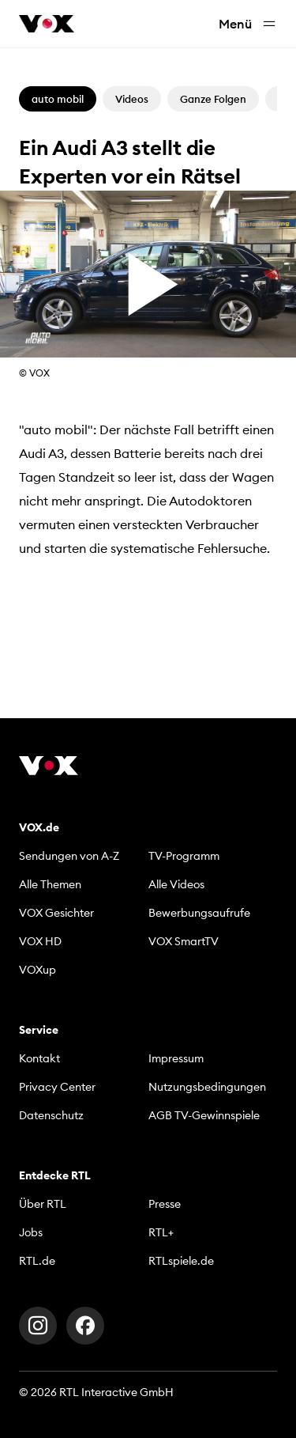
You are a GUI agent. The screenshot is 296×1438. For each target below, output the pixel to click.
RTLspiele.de (181, 1261)
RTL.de (37, 1261)
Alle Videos (176, 884)
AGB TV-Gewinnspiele (204, 1115)
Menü (248, 24)
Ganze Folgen (213, 99)
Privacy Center (57, 1087)
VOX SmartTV (183, 941)
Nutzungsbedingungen (207, 1087)
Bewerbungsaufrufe (199, 913)
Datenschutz (51, 1115)
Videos (131, 99)
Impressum (176, 1058)
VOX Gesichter (56, 913)
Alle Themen (50, 884)
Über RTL (42, 1204)
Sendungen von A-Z (69, 856)
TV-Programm (183, 856)
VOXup (37, 970)
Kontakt (39, 1058)
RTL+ (161, 1232)
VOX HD (40, 941)
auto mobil (58, 99)
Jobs (31, 1232)
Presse (164, 1204)
